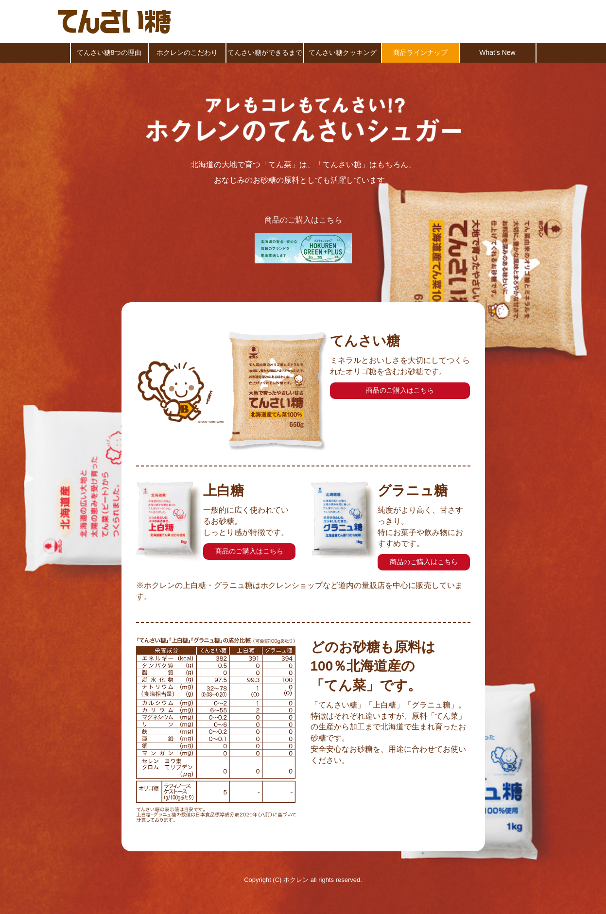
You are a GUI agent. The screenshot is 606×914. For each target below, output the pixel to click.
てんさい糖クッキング (343, 52)
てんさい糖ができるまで (264, 52)
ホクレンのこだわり (187, 52)
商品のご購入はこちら (400, 390)
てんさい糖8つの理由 (109, 52)
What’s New (497, 52)
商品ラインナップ (420, 52)
